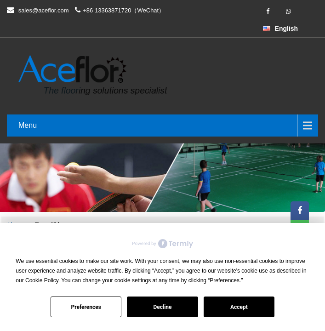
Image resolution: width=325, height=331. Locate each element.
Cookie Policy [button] (41, 280)
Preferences (86, 307)
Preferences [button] (224, 280)
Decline (162, 307)
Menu (27, 125)
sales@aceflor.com (43, 10)
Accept (239, 307)
